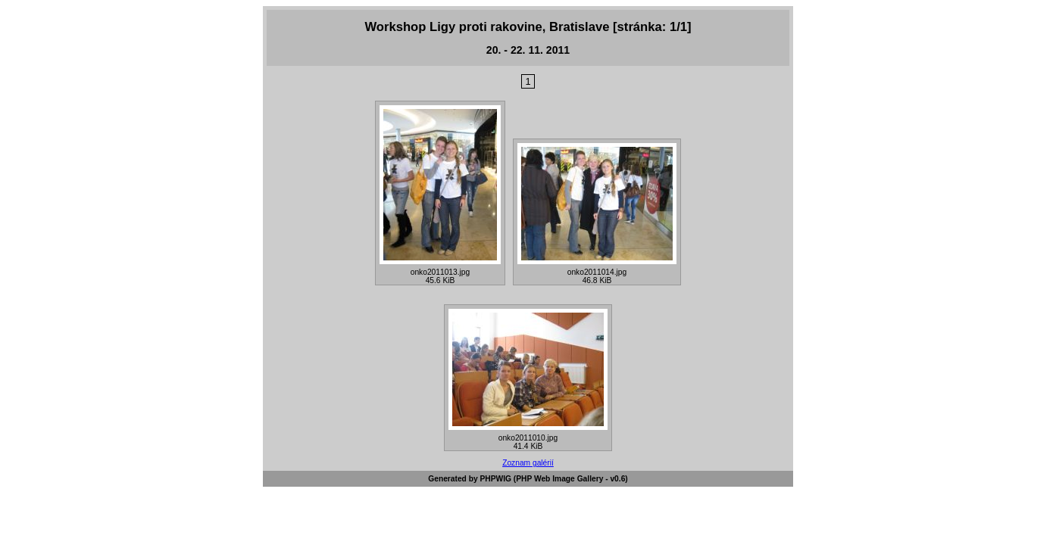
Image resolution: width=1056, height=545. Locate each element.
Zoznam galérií (528, 463)
